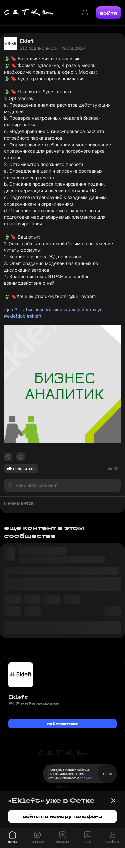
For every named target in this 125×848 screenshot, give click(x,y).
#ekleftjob (14, 316)
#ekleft (34, 316)
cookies (86, 778)
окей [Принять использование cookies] (107, 773)
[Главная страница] (28, 13)
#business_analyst (65, 309)
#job (8, 309)
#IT (18, 309)
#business (33, 309)
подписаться (63, 723)
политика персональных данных (62, 783)
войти (108, 13)
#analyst (95, 309)
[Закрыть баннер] (113, 800)
